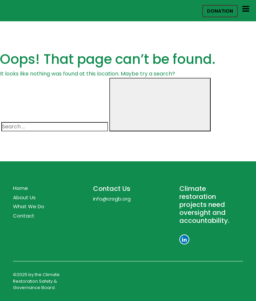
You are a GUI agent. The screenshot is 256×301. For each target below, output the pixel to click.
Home (20, 188)
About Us (24, 197)
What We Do (28, 206)
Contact (23, 215)
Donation (220, 11)
